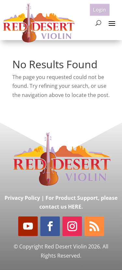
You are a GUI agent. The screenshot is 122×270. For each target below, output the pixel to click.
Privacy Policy (22, 197)
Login (99, 9)
